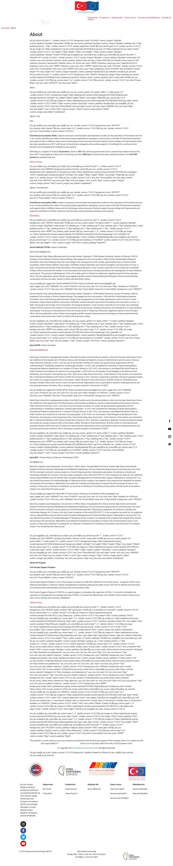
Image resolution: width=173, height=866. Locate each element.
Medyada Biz (118, 18)
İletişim (91, 20)
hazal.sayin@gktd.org (39, 350)
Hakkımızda (94, 18)
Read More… (35, 215)
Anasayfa (5, 28)
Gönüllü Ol (166, 18)
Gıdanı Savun (131, 18)
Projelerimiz (106, 18)
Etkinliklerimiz (155, 18)
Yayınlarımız (143, 18)
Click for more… (36, 162)
